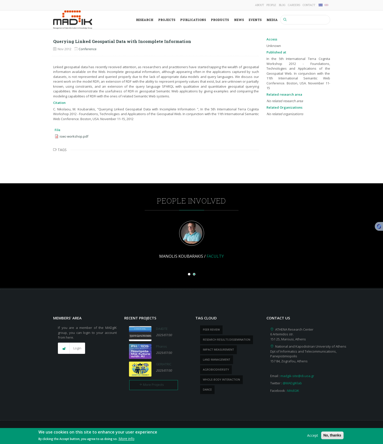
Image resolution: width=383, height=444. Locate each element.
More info (126, 439)
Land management (216, 359)
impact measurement (218, 349)
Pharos (161, 346)
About (259, 5)
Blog (282, 5)
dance (207, 389)
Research (144, 20)
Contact (309, 5)
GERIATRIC (163, 364)
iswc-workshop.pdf (74, 136)
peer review (211, 329)
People (271, 5)
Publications (193, 20)
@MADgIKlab (292, 383)
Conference (88, 49)
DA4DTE (162, 328)
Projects (166, 20)
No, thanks (332, 436)
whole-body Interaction (221, 379)
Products (220, 20)
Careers (294, 5)
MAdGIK (293, 390)
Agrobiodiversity (216, 369)
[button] (71, 348)
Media (272, 20)
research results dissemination (226, 339)
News (239, 20)
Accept (312, 435)
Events (255, 20)
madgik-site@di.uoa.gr (297, 376)
